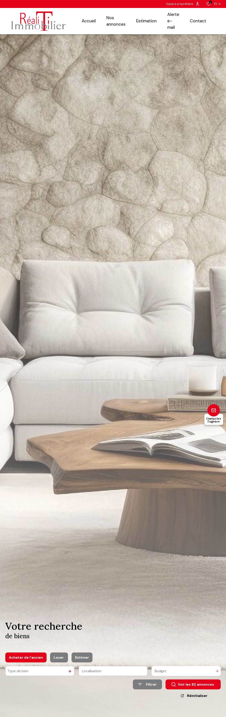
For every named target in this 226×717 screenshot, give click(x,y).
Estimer (82, 660)
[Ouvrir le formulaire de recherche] (147, 687)
